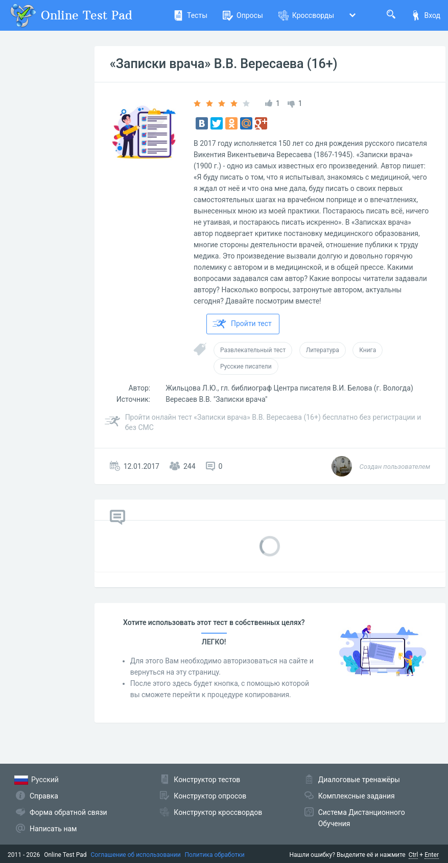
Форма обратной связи (68, 812)
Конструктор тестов (207, 779)
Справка (44, 796)
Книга (367, 350)
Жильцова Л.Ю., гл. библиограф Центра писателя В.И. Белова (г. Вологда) (289, 388)
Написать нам (53, 829)
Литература (322, 350)
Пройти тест (242, 324)
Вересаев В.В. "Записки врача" (216, 399)
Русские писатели (246, 366)
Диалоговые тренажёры (359, 779)
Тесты (190, 15)
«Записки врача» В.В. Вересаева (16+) (224, 63)
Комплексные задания (356, 796)
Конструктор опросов (210, 796)
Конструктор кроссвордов (218, 812)
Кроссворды (306, 15)
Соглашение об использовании (136, 854)
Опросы (243, 15)
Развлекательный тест (253, 350)
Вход (425, 15)
